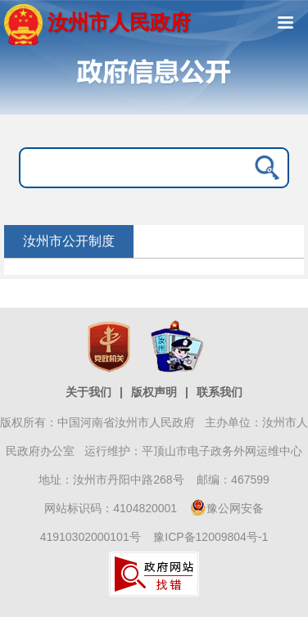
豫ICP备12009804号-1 (210, 536)
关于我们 (88, 392)
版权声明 (154, 392)
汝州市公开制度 (69, 241)
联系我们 (219, 392)
